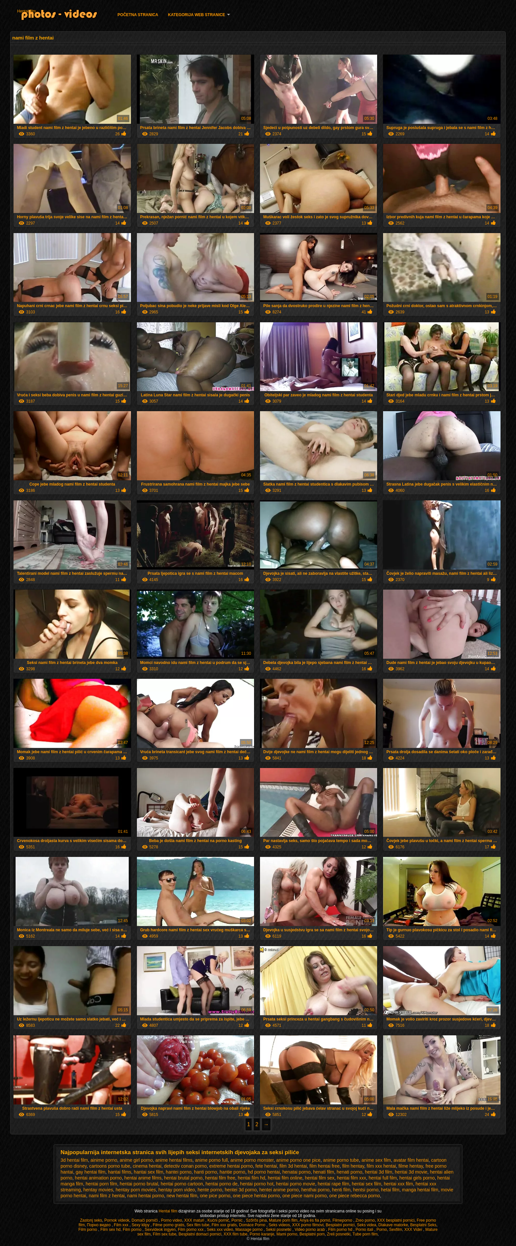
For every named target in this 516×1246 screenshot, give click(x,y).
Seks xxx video (220, 1229)
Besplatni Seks (423, 1225)
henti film (341, 1189)
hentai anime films (143, 1177)
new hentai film (182, 1195)
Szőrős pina (256, 1220)
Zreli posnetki (338, 1234)
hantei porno (179, 1172)
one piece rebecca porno (354, 1195)
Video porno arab (310, 1229)
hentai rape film (333, 1183)
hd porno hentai (264, 1172)
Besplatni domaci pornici (200, 1234)
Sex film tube (198, 1225)
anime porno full (211, 1160)
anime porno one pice (298, 1160)
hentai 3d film (378, 1172)
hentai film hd (251, 1177)
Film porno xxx (191, 1229)
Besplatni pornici (340, 1225)
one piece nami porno (304, 1195)
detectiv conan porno (185, 1166)
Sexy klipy (141, 1225)
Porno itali (365, 1229)
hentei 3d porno (241, 1189)
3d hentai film (74, 1160)
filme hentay (411, 1166)
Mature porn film (283, 1220)
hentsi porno (365, 1189)
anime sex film (376, 1160)
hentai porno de (222, 1183)
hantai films (119, 1172)
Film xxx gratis (224, 1225)
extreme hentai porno (231, 1166)
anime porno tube (341, 1160)
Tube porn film (364, 1234)
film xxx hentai (381, 1166)
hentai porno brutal (139, 1183)
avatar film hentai (411, 1160)
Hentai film (26, 11)
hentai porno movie (295, 1183)
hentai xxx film (398, 1183)
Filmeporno (342, 1220)
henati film (323, 1172)
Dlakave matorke (393, 1225)
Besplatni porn (312, 1234)
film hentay (353, 1166)
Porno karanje (262, 1234)
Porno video (171, 1220)
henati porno (349, 1172)
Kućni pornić (218, 1220)
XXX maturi (194, 1220)
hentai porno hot (256, 1183)
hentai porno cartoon (182, 1183)
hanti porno (205, 1172)
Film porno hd (340, 1229)
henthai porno (315, 1189)
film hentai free (324, 1166)
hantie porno (232, 1172)
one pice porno (215, 1195)
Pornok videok (116, 1220)
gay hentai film (90, 1172)
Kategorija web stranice (196, 15)
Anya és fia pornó (314, 1220)
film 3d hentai (293, 1166)
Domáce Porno (252, 1225)
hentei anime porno (279, 1189)
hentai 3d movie (411, 1172)
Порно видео (99, 1225)
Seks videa (366, 1225)
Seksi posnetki (279, 1229)
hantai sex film (148, 1172)
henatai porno (296, 1172)
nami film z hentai (107, 1195)
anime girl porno (136, 1160)
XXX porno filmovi (307, 1225)
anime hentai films (174, 1160)
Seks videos (279, 1225)
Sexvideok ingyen (160, 1229)
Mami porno (286, 1234)
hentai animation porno (98, 1177)
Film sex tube (164, 1234)
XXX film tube (235, 1234)
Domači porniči (145, 1220)
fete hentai (266, 1166)
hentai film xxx (351, 1177)
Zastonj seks (91, 1220)
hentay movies (98, 1189)
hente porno (209, 1189)
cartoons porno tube (109, 1166)
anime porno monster (252, 1160)
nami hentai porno (145, 1195)
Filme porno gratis (168, 1225)
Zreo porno (365, 1220)
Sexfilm (395, 1229)
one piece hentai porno (256, 1195)
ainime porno (103, 1160)
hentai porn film (101, 1183)
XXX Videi (413, 1229)
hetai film (390, 1189)
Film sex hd (110, 1229)
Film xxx (121, 1225)
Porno (381, 1229)
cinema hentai (147, 1166)
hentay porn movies (136, 1189)
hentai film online (285, 1177)
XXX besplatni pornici (396, 1220)
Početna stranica (137, 15)
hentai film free (220, 1177)
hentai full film (383, 1177)
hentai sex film (366, 1183)
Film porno (88, 1229)
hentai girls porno (417, 1177)
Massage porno (249, 1229)
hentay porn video (176, 1189)
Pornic (237, 1220)
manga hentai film (420, 1189)
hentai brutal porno (183, 1177)
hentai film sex (319, 1177)
